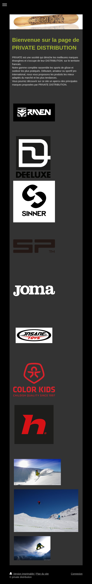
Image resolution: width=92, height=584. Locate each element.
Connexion (77, 573)
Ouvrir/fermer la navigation (46, 4)
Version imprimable (22, 573)
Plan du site (42, 573)
